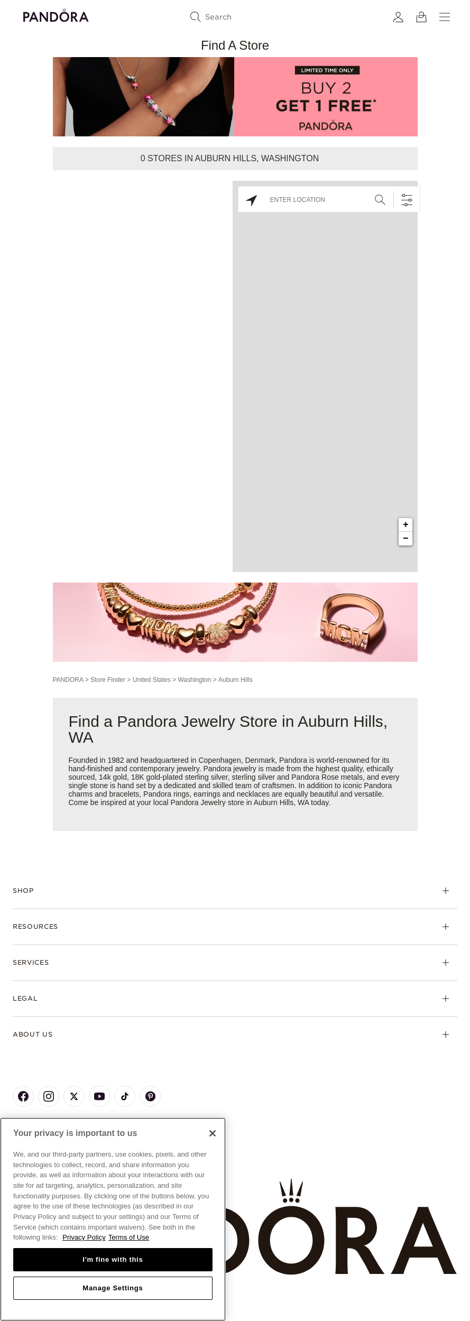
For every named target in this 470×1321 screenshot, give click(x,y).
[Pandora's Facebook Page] (23, 1096)
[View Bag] (421, 17)
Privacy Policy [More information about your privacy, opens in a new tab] (84, 1237)
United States (152, 679)
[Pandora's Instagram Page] (48, 1096)
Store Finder (107, 679)
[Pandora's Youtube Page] (99, 1096)
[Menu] (444, 17)
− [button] (406, 538)
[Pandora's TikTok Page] (124, 1096)
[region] (113, 1219)
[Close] (212, 1133)
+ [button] (406, 525)
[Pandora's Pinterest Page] (150, 1096)
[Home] (235, 1227)
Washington (194, 679)
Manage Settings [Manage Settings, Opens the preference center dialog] (112, 1288)
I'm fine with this (112, 1259)
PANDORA (68, 679)
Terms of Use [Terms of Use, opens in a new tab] (128, 1237)
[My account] (398, 17)
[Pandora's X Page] (74, 1096)
